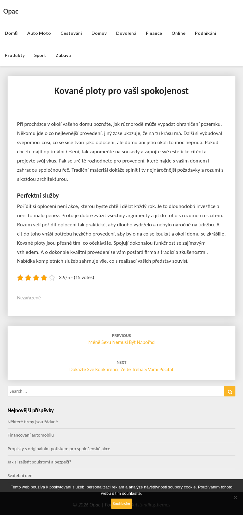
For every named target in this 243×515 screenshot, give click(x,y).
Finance (154, 33)
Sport (40, 55)
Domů (11, 33)
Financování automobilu (31, 435)
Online (178, 33)
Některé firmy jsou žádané (33, 422)
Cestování (71, 33)
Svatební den (20, 475)
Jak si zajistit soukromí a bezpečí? (39, 462)
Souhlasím (121, 503)
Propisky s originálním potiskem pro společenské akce (59, 448)
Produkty (15, 55)
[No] (235, 497)
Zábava (63, 55)
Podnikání (205, 33)
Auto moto (39, 33)
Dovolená (126, 33)
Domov (99, 33)
